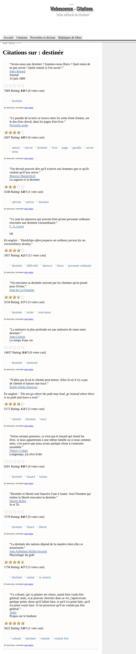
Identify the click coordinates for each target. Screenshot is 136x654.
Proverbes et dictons (42, 37)
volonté (45, 638)
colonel (16, 638)
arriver (30, 202)
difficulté (32, 265)
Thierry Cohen (19, 450)
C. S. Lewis (17, 226)
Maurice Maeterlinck (23, 176)
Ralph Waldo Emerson (23, 387)
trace (43, 419)
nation (30, 577)
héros (60, 265)
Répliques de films (69, 37)
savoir (90, 147)
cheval (28, 147)
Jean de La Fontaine (22, 290)
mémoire (32, 362)
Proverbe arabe (19, 125)
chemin (16, 419)
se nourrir (45, 577)
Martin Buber (18, 501)
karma (43, 476)
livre (55, 147)
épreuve (47, 265)
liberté (43, 527)
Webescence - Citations (71, 8)
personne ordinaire (79, 265)
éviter (30, 312)
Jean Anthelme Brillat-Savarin (28, 551)
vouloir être (61, 638)
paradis (76, 147)
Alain (13, 612)
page (65, 147)
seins (15, 151)
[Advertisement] (71, 25)
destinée (17, 101)
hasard (31, 476)
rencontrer (44, 312)
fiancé (30, 527)
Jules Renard (17, 71)
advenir (16, 202)
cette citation (28, 108)
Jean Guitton (17, 336)
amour (16, 147)
